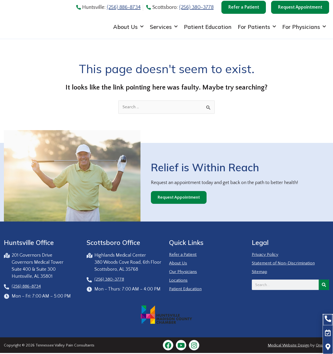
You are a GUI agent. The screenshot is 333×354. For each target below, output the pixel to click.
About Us (128, 28)
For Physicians (304, 28)
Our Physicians (183, 272)
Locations (178, 280)
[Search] (324, 285)
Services (164, 28)
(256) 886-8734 (124, 7)
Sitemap (260, 272)
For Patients (257, 28)
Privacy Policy (265, 255)
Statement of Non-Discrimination (285, 263)
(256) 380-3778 (196, 7)
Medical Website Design (288, 346)
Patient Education (208, 28)
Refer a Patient (183, 255)
